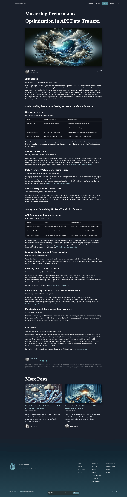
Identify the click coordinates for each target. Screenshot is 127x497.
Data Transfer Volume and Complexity (60, 183)
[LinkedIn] (43, 360)
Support (94, 472)
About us (94, 466)
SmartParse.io (82, 349)
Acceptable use (96, 481)
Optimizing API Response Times (81, 165)
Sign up (108, 472)
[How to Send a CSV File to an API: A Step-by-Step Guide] (83, 393)
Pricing (98, 3)
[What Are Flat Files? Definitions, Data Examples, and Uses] (43, 393)
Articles (94, 469)
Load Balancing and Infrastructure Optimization (41, 304)
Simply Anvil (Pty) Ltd (18, 491)
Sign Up (105, 3)
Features (90, 3)
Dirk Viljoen (34, 358)
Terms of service (96, 475)
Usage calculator (110, 466)
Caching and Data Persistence (58, 285)
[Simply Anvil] (116, 491)
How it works (81, 469)
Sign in (112, 3)
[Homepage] (39, 360)
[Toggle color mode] (119, 3)
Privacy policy (95, 478)
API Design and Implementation (67, 247)
